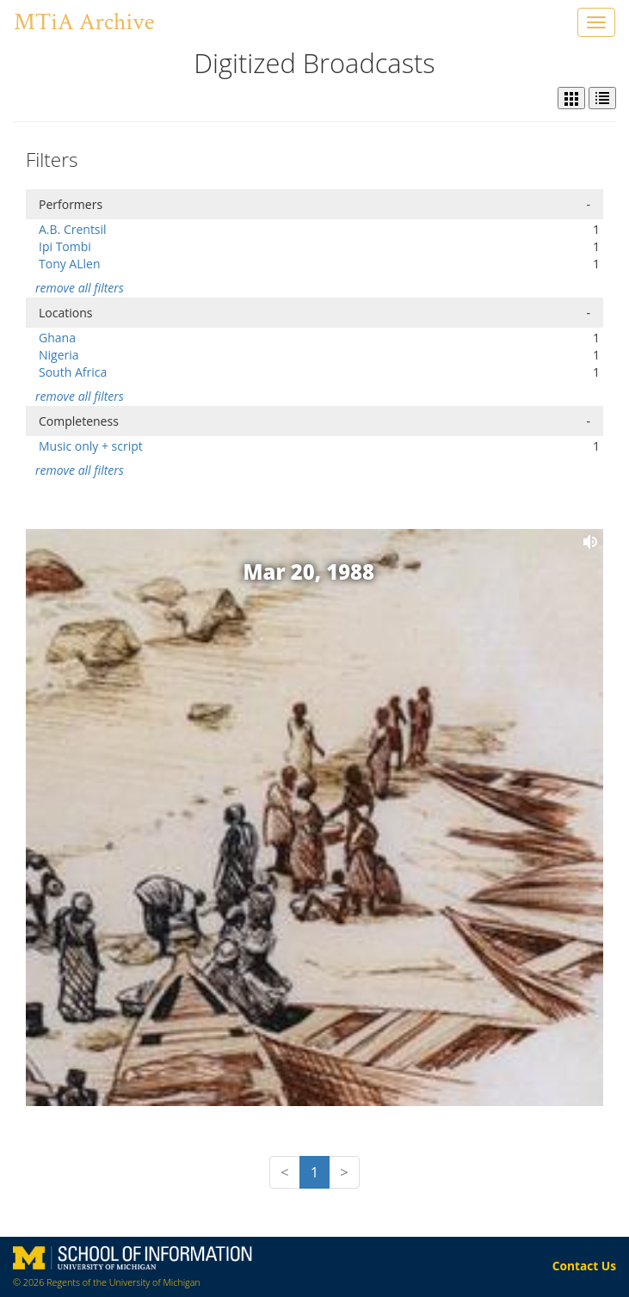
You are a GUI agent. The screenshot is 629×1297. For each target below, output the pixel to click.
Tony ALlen (70, 263)
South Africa (73, 372)
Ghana (57, 337)
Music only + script (91, 446)
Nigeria (59, 355)
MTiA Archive (84, 22)
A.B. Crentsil (73, 229)
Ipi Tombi (65, 246)
